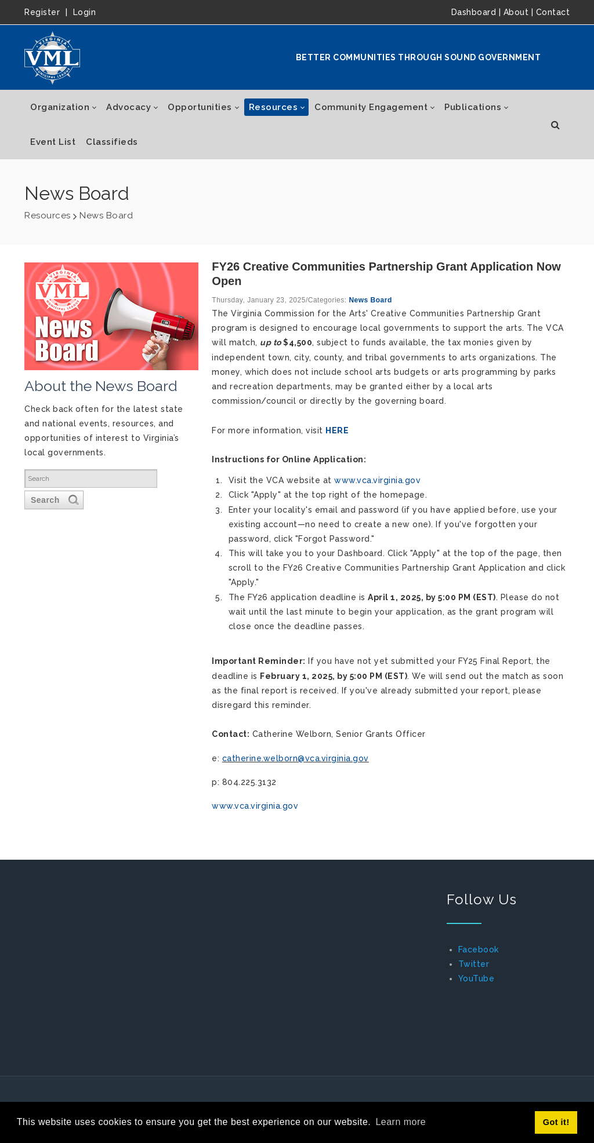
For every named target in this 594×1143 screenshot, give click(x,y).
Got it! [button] (556, 1122)
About (516, 12)
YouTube (476, 978)
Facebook (478, 949)
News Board (370, 300)
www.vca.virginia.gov (377, 480)
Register (42, 12)
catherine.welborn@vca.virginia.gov (295, 758)
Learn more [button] (400, 1122)
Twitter (474, 964)
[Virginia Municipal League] (52, 57)
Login (84, 12)
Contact (553, 12)
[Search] (93, 478)
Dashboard (474, 12)
